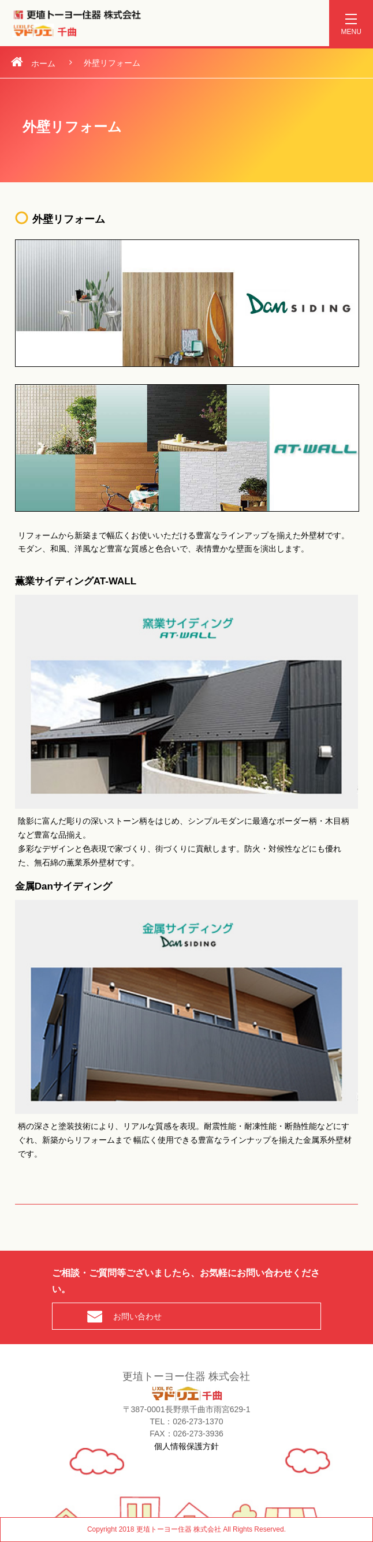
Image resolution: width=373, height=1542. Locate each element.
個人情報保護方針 (186, 1445)
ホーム (43, 63)
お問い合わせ (137, 1316)
